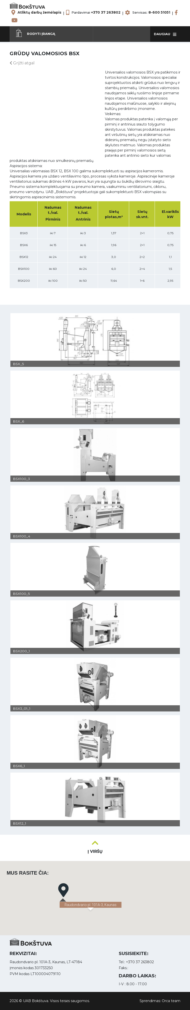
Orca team (171, 1001)
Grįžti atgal (22, 63)
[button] (51, 33)
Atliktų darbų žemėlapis (39, 12)
